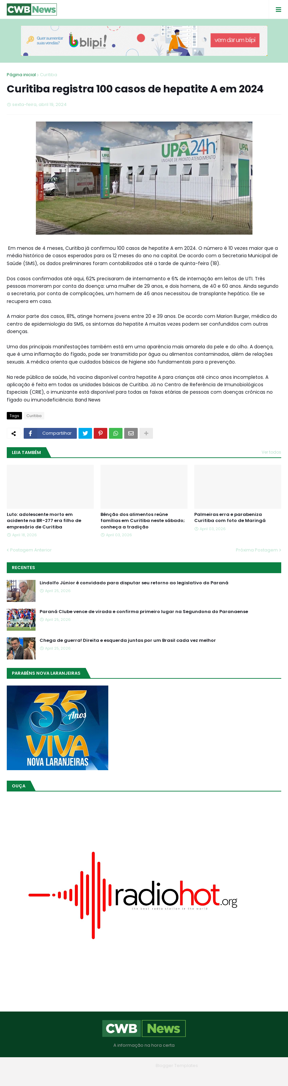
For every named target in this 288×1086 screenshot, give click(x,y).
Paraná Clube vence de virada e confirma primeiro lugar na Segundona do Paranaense (144, 612)
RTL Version (187, 1075)
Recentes (23, 567)
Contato (158, 1075)
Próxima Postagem (257, 550)
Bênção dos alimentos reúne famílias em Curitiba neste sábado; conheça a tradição (143, 521)
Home (95, 1075)
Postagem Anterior (31, 550)
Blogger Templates (177, 1065)
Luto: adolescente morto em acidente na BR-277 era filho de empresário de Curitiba (44, 521)
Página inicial (21, 74)
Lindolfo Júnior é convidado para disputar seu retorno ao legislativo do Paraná (134, 583)
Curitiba (48, 74)
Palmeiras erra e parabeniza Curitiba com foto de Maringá (230, 518)
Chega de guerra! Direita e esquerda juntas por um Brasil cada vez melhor (128, 640)
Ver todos (271, 452)
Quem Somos (125, 1075)
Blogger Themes (134, 1065)
